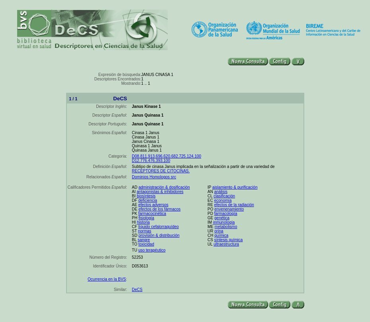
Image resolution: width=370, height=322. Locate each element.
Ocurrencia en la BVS (107, 279)
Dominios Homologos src (154, 177)
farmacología (225, 213)
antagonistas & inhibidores (160, 191)
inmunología (224, 222)
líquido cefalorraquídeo (158, 226)
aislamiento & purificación (234, 187)
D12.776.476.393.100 (151, 160)
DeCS (137, 289)
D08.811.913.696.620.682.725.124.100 (166, 156)
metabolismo (226, 226)
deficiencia (147, 200)
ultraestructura (226, 244)
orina (218, 231)
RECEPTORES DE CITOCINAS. (161, 171)
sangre (144, 240)
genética (221, 218)
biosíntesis (146, 196)
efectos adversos (153, 205)
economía (223, 200)
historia (143, 222)
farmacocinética (152, 213)
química (221, 235)
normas (144, 231)
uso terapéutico (151, 250)
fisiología (146, 218)
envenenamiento (229, 209)
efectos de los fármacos (160, 209)
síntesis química (228, 240)
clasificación (224, 196)
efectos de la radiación (234, 205)
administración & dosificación (164, 187)
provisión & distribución (159, 235)
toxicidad (146, 244)
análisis (220, 191)
